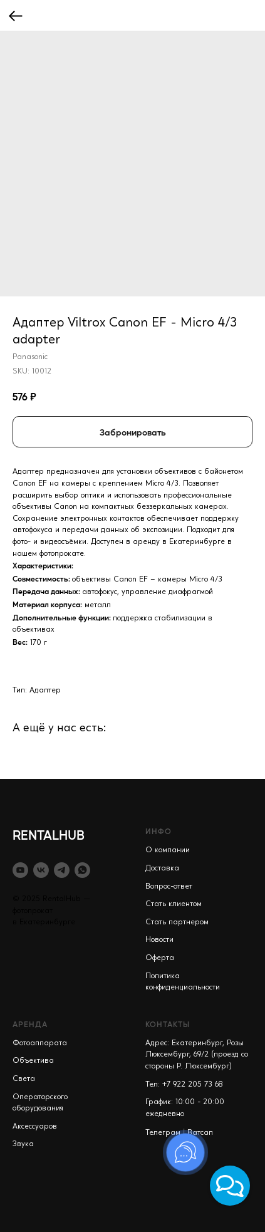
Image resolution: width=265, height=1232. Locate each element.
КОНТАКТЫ (167, 1024)
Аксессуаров (35, 1126)
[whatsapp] (82, 870)
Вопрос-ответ (168, 886)
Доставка (162, 868)
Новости (159, 940)
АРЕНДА (30, 1024)
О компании (167, 850)
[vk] (41, 870)
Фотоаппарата (40, 1043)
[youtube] (20, 870)
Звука (23, 1144)
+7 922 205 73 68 (192, 1084)
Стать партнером (177, 922)
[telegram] (62, 870)
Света (24, 1079)
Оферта (159, 958)
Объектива (33, 1061)
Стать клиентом (173, 904)
